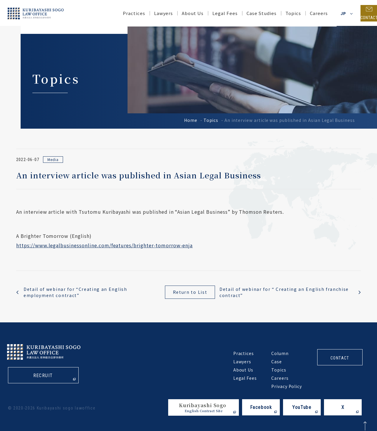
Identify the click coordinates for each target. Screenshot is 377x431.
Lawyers (153, 13)
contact (339, 358)
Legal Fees (215, 13)
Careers (309, 13)
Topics (211, 120)
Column (280, 353)
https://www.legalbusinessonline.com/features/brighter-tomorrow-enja (104, 245)
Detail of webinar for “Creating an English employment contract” (75, 292)
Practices (124, 13)
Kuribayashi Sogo (202, 407)
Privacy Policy (286, 386)
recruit (43, 376)
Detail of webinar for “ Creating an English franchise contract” (284, 292)
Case (276, 361)
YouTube (301, 407)
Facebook (261, 407)
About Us (183, 13)
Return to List (190, 292)
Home (190, 120)
